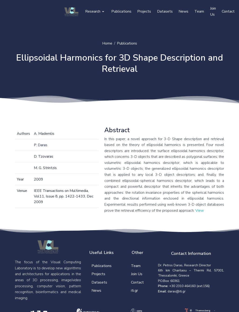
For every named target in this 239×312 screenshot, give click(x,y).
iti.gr (134, 290)
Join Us (213, 11)
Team (199, 11)
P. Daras (40, 145)
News (183, 11)
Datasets (165, 11)
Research (94, 11)
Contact (228, 11)
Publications (121, 11)
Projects (144, 11)
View (199, 210)
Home (107, 43)
